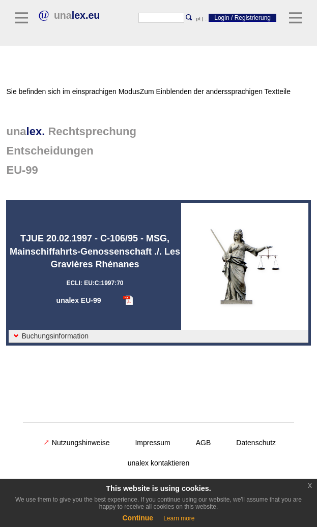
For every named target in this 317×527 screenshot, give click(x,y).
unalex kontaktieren (158, 463)
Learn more (178, 518)
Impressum (152, 443)
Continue (137, 518)
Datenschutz (256, 443)
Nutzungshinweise (77, 443)
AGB (203, 443)
